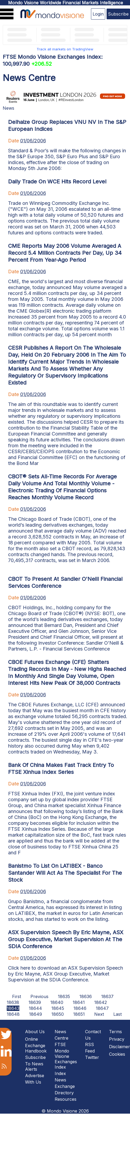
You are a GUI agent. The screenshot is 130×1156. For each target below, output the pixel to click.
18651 (79, 1014)
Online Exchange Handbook (36, 1045)
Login (98, 14)
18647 (102, 1008)
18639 (35, 1002)
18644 (35, 1008)
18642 (100, 1002)
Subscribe (118, 14)
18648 (13, 1014)
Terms (115, 1031)
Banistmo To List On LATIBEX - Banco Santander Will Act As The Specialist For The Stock (65, 873)
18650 (57, 1014)
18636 (85, 996)
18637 (107, 996)
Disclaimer (119, 1046)
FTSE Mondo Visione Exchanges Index (66, 1056)
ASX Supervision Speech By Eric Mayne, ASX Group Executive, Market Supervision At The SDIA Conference (65, 939)
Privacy (116, 1039)
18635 (64, 996)
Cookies (117, 1054)
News (8, 108)
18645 (57, 1008)
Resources (65, 1099)
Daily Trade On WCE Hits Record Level (57, 181)
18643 (13, 1008)
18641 (79, 1002)
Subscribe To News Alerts (35, 1063)
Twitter (92, 1057)
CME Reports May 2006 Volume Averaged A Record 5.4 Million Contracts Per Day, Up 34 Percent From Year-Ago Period (65, 253)
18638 (13, 1002)
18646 (79, 1008)
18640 (56, 1002)
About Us (35, 1031)
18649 (35, 1014)
